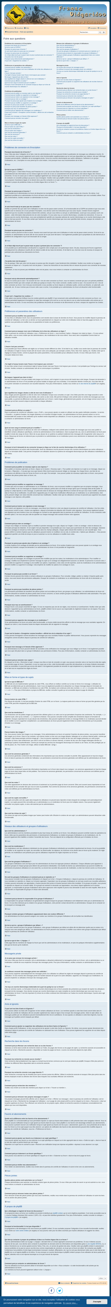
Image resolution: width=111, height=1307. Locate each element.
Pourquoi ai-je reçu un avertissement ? (16, 108)
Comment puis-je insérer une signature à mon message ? (22, 97)
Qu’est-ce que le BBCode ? (13, 124)
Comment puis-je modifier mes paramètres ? (18, 67)
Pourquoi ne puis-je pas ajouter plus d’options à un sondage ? (23, 101)
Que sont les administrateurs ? (65, 45)
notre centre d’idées (22, 1231)
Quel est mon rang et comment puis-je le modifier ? (20, 82)
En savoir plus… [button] (70, 1303)
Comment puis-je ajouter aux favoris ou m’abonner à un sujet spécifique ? (78, 106)
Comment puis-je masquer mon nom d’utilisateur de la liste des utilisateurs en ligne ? (28, 70)
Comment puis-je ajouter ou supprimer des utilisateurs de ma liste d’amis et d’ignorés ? (79, 82)
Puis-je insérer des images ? (13, 130)
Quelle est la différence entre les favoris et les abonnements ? (75, 104)
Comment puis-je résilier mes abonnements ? (70, 110)
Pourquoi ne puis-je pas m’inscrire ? (16, 49)
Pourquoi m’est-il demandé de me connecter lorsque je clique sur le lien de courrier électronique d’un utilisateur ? (27, 85)
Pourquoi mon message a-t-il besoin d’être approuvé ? (21, 116)
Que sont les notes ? (11, 136)
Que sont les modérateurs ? (65, 47)
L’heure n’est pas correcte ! (13, 73)
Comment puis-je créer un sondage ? (16, 99)
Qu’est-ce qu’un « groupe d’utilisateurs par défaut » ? (72, 59)
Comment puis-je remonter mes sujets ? (17, 118)
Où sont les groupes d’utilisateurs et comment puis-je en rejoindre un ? (78, 51)
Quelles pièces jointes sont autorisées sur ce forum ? (72, 117)
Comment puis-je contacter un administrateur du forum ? (73, 133)
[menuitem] (18, 28)
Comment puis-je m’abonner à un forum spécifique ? (72, 108)
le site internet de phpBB (87, 384)
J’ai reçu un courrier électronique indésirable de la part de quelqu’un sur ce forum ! (79, 72)
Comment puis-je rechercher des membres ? (70, 96)
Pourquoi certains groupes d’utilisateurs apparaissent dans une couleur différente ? (78, 56)
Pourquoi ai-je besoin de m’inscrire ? (16, 45)
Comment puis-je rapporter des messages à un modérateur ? (23, 110)
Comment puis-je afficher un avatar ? (16, 81)
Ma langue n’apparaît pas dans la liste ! (17, 77)
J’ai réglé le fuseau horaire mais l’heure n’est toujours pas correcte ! (25, 75)
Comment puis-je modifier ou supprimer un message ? (21, 95)
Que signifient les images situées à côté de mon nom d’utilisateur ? (25, 79)
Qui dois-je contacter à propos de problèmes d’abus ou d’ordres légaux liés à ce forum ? (80, 130)
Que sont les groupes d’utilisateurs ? (67, 49)
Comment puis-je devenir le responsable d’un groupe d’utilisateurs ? (77, 53)
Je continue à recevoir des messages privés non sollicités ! (74, 69)
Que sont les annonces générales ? (15, 132)
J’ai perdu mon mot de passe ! (14, 57)
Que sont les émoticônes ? (13, 128)
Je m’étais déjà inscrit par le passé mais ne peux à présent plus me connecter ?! (29, 55)
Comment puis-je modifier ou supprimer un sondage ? (21, 103)
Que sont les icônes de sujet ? (14, 140)
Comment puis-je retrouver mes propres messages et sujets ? (75, 98)
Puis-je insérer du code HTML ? (14, 126)
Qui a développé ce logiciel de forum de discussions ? (72, 125)
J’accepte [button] (97, 1302)
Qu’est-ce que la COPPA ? (13, 47)
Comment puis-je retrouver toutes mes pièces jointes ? (73, 118)
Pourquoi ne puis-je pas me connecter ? (17, 53)
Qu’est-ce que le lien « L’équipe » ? (67, 60)
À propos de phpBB (11, 1217)
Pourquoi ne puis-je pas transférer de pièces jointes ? (21, 106)
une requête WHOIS (94, 1244)
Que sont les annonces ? (12, 134)
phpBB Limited (58, 1213)
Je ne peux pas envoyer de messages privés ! (70, 67)
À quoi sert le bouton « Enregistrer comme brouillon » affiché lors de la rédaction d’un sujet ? (29, 113)
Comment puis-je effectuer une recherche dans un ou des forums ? (76, 90)
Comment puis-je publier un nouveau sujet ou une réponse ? (23, 93)
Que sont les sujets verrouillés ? (14, 138)
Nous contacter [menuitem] (64, 1283)
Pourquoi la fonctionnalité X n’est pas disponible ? (71, 127)
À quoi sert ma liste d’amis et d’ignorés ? (68, 79)
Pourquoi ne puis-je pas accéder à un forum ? (19, 104)
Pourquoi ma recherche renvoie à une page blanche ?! (73, 94)
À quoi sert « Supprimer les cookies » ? (17, 60)
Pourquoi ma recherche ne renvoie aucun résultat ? (72, 92)
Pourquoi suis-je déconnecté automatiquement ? (19, 59)
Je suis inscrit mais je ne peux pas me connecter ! (20, 51)
